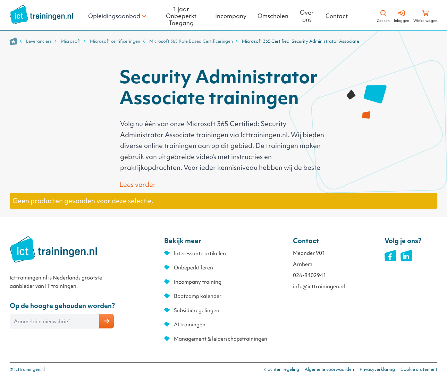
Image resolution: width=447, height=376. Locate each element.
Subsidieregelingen (196, 310)
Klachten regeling (281, 369)
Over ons (307, 16)
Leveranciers (39, 41)
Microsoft (71, 41)
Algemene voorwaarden (329, 369)
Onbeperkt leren (193, 267)
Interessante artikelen (200, 253)
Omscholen (273, 16)
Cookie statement (418, 369)
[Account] (401, 15)
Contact (337, 16)
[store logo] (41, 14)
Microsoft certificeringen (115, 41)
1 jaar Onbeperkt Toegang (181, 16)
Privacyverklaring (377, 369)
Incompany (230, 16)
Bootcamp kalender (197, 296)
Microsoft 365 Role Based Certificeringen (191, 41)
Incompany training (197, 281)
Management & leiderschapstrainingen (220, 338)
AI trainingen (189, 324)
